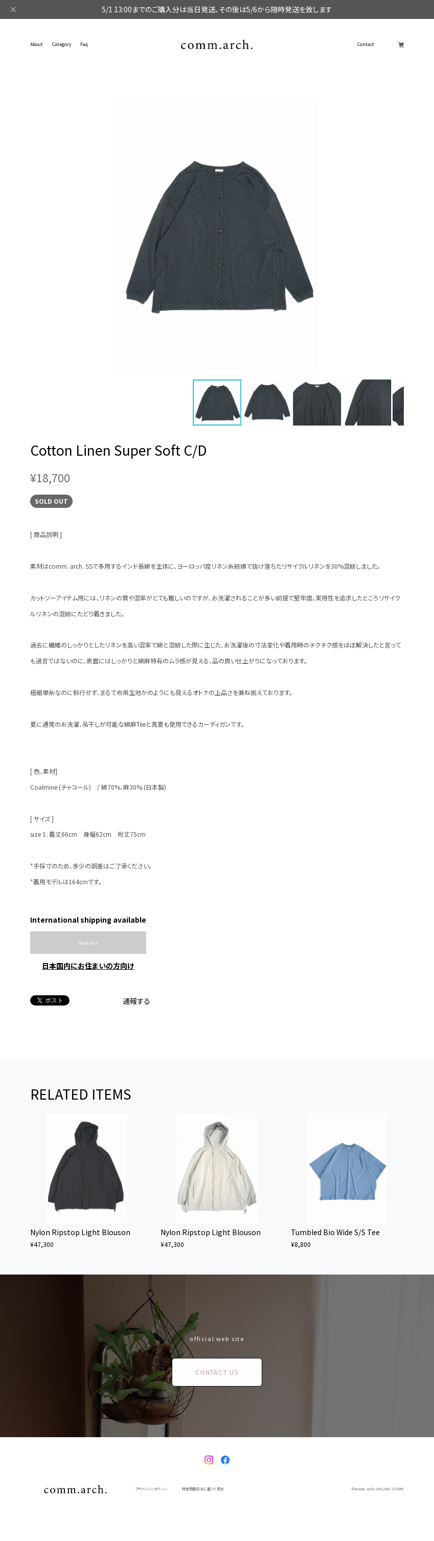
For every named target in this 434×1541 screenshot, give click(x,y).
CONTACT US (217, 1372)
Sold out (88, 943)
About (36, 44)
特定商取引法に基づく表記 (203, 1489)
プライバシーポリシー (151, 1489)
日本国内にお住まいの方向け (88, 965)
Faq (84, 44)
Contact (365, 44)
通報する (136, 1000)
